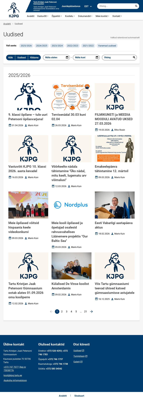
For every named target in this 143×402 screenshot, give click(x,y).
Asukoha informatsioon (15, 380)
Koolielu (70, 16)
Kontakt (117, 16)
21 (86, 312)
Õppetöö (57, 16)
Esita (134, 57)
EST (88, 6)
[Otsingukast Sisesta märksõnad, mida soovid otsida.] (118, 6)
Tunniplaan (79, 356)
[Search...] (136, 6)
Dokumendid (85, 16)
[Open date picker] (67, 57)
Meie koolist (103, 16)
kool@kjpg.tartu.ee (13, 375)
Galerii (76, 361)
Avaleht (30, 16)
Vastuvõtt (43, 16)
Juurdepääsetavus (71, 6)
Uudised (77, 350)
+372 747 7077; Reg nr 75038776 (15, 369)
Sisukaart (79, 395)
